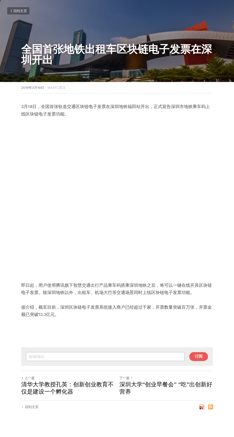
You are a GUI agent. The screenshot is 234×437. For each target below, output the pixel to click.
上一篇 (28, 378)
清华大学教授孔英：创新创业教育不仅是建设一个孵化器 (67, 388)
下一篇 (126, 378)
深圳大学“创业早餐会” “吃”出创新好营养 (165, 388)
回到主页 (18, 11)
